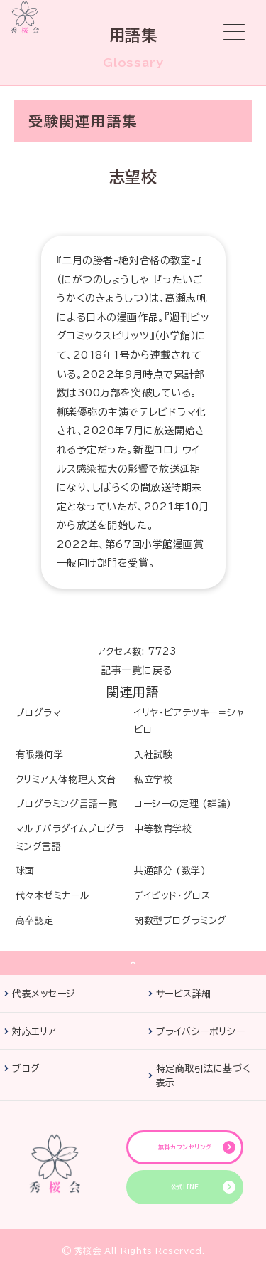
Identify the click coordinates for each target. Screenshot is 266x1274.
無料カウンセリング (185, 1147)
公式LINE (185, 1187)
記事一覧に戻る (136, 670)
